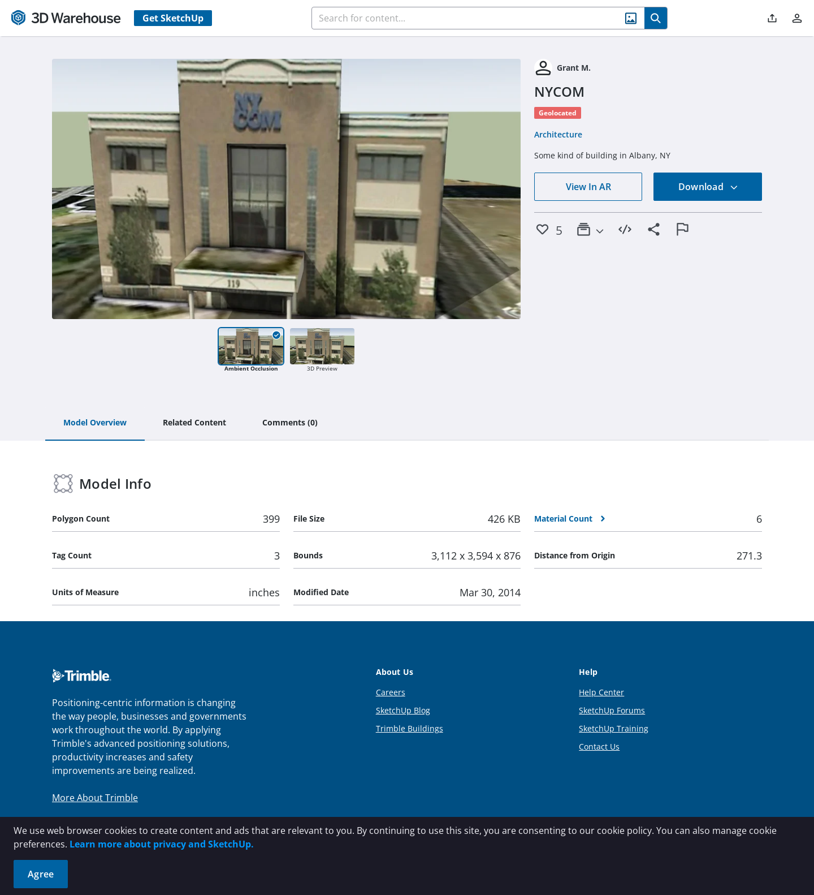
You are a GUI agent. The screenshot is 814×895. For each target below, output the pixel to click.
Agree (41, 874)
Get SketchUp (173, 18)
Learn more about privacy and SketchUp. (162, 844)
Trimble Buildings (409, 728)
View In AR (588, 186)
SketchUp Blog (403, 710)
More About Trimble (95, 797)
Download (708, 186)
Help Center (601, 692)
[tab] (95, 423)
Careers (390, 692)
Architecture (558, 134)
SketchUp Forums (612, 710)
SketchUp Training (613, 728)
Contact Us (599, 746)
